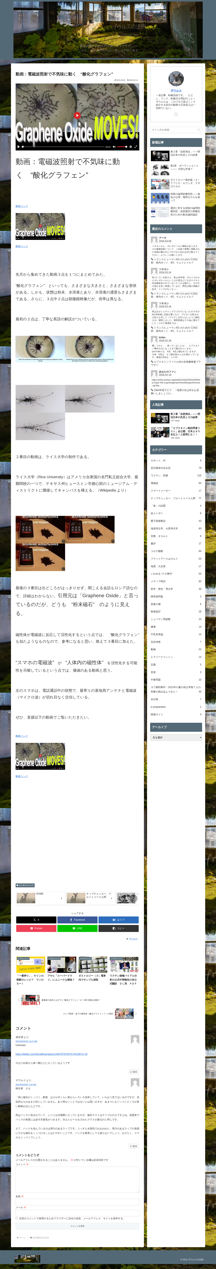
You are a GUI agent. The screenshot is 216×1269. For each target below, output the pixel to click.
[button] (134, 898)
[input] (176, 130)
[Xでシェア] (36, 919)
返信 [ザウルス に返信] (133, 1146)
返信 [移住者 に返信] (133, 1071)
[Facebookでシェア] (77, 919)
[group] (40, 898)
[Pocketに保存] (36, 928)
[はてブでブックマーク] (118, 919)
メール (21, 1212)
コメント (22, 1164)
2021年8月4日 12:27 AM (26, 1041)
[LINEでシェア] (77, 928)
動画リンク (22, 206)
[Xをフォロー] (176, 114)
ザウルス (176, 90)
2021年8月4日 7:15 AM (26, 1084)
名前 (20, 1201)
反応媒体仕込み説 (25, 885)
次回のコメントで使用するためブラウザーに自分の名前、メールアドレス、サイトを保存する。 (72, 1223)
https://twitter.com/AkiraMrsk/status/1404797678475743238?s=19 (52, 1054)
